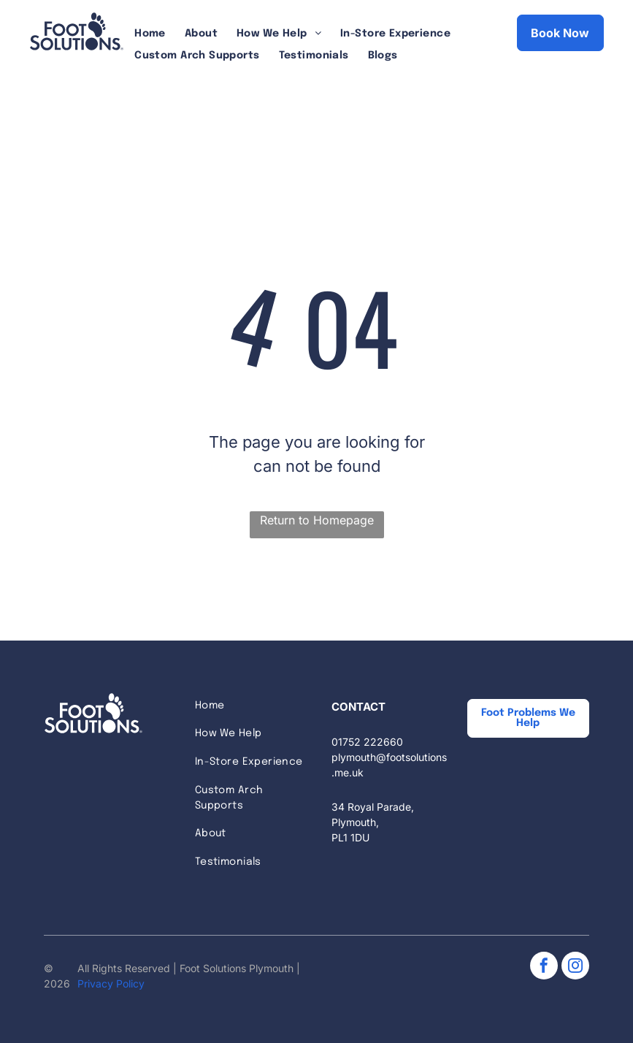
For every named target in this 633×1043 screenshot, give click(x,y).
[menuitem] (150, 34)
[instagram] (575, 967)
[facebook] (544, 967)
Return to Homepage (317, 520)
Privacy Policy (111, 983)
